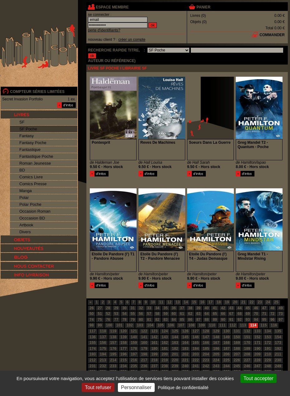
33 (149, 308)
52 (108, 313)
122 (144, 331)
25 (276, 302)
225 (226, 360)
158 (123, 342)
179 (144, 348)
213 (103, 360)
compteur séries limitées (37, 91)
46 (256, 308)
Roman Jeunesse (35, 163)
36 (174, 308)
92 (239, 319)
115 (263, 325)
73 (280, 313)
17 (210, 302)
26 (91, 308)
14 (186, 302)
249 (278, 366)
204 (206, 354)
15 (194, 302)
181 (165, 348)
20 (235, 302)
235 (134, 366)
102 (130, 325)
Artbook (26, 225)
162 (165, 342)
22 (251, 302)
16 (202, 302)
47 (264, 308)
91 (231, 319)
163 (175, 342)
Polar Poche (30, 204)
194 (103, 354)
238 (165, 366)
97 (280, 319)
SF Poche (28, 129)
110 (212, 325)
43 (231, 308)
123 (154, 331)
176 (113, 348)
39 (198, 308)
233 (113, 366)
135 (278, 331)
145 (185, 337)
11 (161, 302)
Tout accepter (258, 378)
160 (144, 342)
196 (123, 354)
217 (144, 360)
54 (124, 313)
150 (237, 337)
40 (207, 308)
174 (92, 348)
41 (215, 308)
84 (174, 319)
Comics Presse (32, 183)
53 (116, 313)
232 (103, 366)
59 (165, 313)
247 (257, 366)
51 (100, 313)
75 (100, 319)
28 (108, 308)
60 (174, 313)
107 (181, 325)
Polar (24, 197)
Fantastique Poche (36, 156)
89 (215, 319)
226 (237, 360)
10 (153, 302)
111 (222, 325)
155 (92, 342)
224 (216, 360)
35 (165, 308)
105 (160, 325)
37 (182, 308)
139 (123, 337)
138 (113, 337)
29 (116, 308)
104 (150, 325)
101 (119, 325)
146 (195, 337)
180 (154, 348)
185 (206, 348)
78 (124, 319)
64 (207, 313)
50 (91, 313)
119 (113, 331)
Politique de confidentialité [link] (183, 387)
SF (22, 122)
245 (237, 366)
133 (257, 331)
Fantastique (30, 149)
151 (247, 337)
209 (257, 354)
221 (185, 360)
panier (203, 7)
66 (223, 313)
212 (92, 360)
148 (216, 337)
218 (154, 360)
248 (268, 366)
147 (206, 337)
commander (272, 35)
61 (182, 313)
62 (190, 313)
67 (231, 313)
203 (195, 354)
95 (264, 319)
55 (133, 313)
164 (185, 342)
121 (134, 331)
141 (144, 337)
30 (124, 308)
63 (198, 313)
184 (195, 348)
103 (140, 325)
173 (278, 342)
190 (257, 348)
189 (247, 348)
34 (157, 308)
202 (185, 354)
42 (223, 308)
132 (247, 331)
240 (185, 366)
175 (103, 348)
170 (247, 342)
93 (248, 319)
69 (248, 313)
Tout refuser (98, 387)
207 (237, 354)
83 (165, 319)
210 (268, 354)
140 (134, 337)
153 (268, 337)
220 (175, 360)
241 (195, 366)
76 (108, 319)
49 (280, 308)
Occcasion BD (32, 218)
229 (268, 360)
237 (154, 366)
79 (133, 319)
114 (253, 325)
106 (171, 325)
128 (206, 331)
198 (144, 354)
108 (191, 325)
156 (103, 342)
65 (215, 313)
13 (178, 302)
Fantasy (26, 135)
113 (243, 325)
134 (268, 331)
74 (91, 319)
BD (22, 170)
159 (134, 342)
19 (227, 302)
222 (195, 360)
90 (223, 319)
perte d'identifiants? (104, 30)
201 (175, 354)
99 (100, 325)
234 (123, 366)
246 (247, 366)
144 (175, 337)
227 (247, 360)
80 (141, 319)
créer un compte (131, 39)
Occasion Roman (35, 211)
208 (247, 354)
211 (278, 354)
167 (216, 342)
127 (195, 331)
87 (198, 319)
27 (100, 308)
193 (92, 354)
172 (268, 342)
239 (175, 366)
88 (207, 319)
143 (165, 337)
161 (154, 342)
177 (123, 348)
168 (226, 342)
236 (144, 366)
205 (216, 354)
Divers (25, 231)
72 (272, 313)
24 (268, 302)
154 (278, 337)
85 (182, 319)
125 (175, 331)
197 (134, 354)
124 (165, 331)
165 (195, 342)
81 (149, 319)
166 (206, 342)
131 (237, 331)
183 (185, 348)
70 (256, 313)
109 (202, 325)
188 (237, 348)
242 (206, 366)
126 (185, 331)
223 (206, 360)
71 (264, 313)
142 (154, 337)
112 (233, 325)
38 (190, 308)
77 (116, 319)
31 (133, 308)
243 (216, 366)
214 (113, 360)
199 (154, 354)
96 (272, 319)
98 (91, 325)
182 (175, 348)
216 (134, 360)
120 (123, 331)
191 (268, 348)
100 (109, 325)
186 (216, 348)
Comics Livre (31, 177)
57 (149, 313)
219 (165, 360)
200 (165, 354)
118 (103, 331)
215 (123, 360)
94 (256, 319)
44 (239, 308)
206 (226, 354)
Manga (25, 190)
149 (226, 337)
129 (216, 331)
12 (169, 302)
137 (103, 337)
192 (278, 348)
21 (243, 302)
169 (237, 342)
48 (272, 308)
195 (113, 354)
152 (257, 337)
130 (226, 331)
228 (257, 360)
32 (141, 308)
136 (92, 337)
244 (226, 366)
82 (157, 319)
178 (134, 348)
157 (113, 342)
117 (92, 331)
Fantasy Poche (32, 142)
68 (239, 313)
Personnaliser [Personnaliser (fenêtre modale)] (136, 387)
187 (226, 348)
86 (190, 319)
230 (278, 360)
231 (92, 366)
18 (219, 302)
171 (257, 342)
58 (157, 313)
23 (260, 302)
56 (141, 313)
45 (248, 308)
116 (274, 325)
